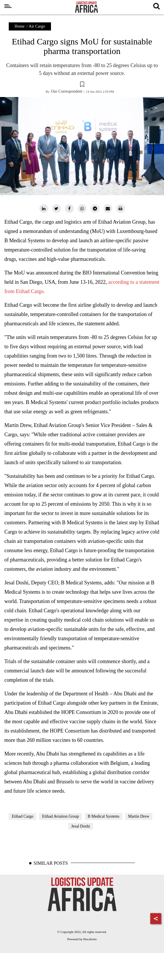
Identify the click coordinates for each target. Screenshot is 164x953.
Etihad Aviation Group (60, 816)
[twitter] (56, 208)
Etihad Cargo (22, 816)
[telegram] (95, 208)
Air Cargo (37, 26)
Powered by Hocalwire (82, 939)
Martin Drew (138, 816)
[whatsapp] (82, 208)
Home (19, 26)
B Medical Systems (103, 816)
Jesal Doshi (80, 826)
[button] (82, 85)
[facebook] (69, 208)
